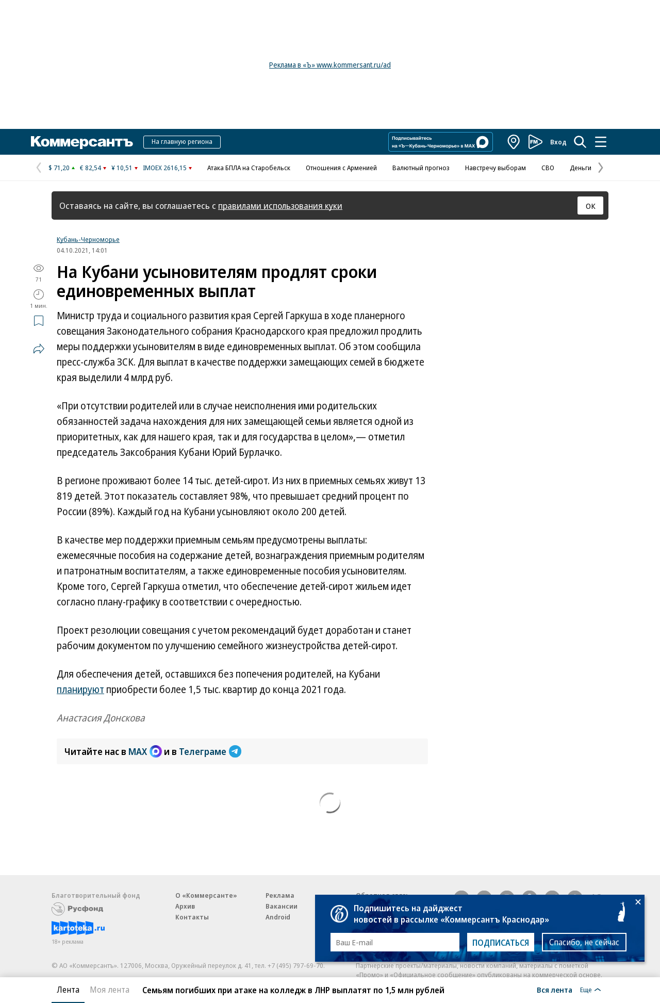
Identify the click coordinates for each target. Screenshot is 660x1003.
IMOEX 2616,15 (165, 167)
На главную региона (182, 141)
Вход (558, 141)
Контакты (192, 917)
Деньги (580, 167)
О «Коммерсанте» (206, 895)
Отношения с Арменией (341, 167)
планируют (80, 689)
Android (278, 917)
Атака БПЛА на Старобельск (248, 167)
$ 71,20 (59, 167)
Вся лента (554, 989)
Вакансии (282, 906)
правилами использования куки (280, 205)
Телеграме (210, 751)
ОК (591, 206)
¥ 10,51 (122, 167)
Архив (185, 906)
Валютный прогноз (421, 167)
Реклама (280, 895)
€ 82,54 (90, 167)
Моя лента (109, 989)
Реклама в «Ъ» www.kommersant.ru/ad (330, 65)
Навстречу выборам (495, 167)
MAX (145, 751)
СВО (547, 167)
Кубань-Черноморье (88, 239)
